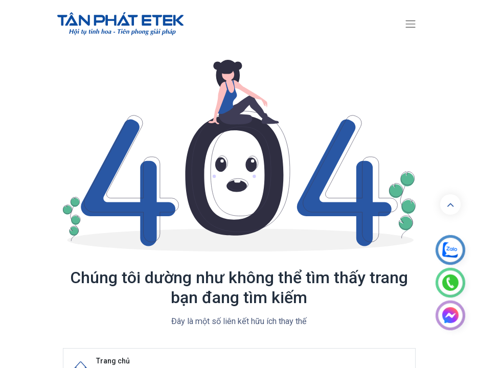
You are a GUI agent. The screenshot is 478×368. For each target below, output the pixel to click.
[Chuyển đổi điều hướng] (410, 24)
